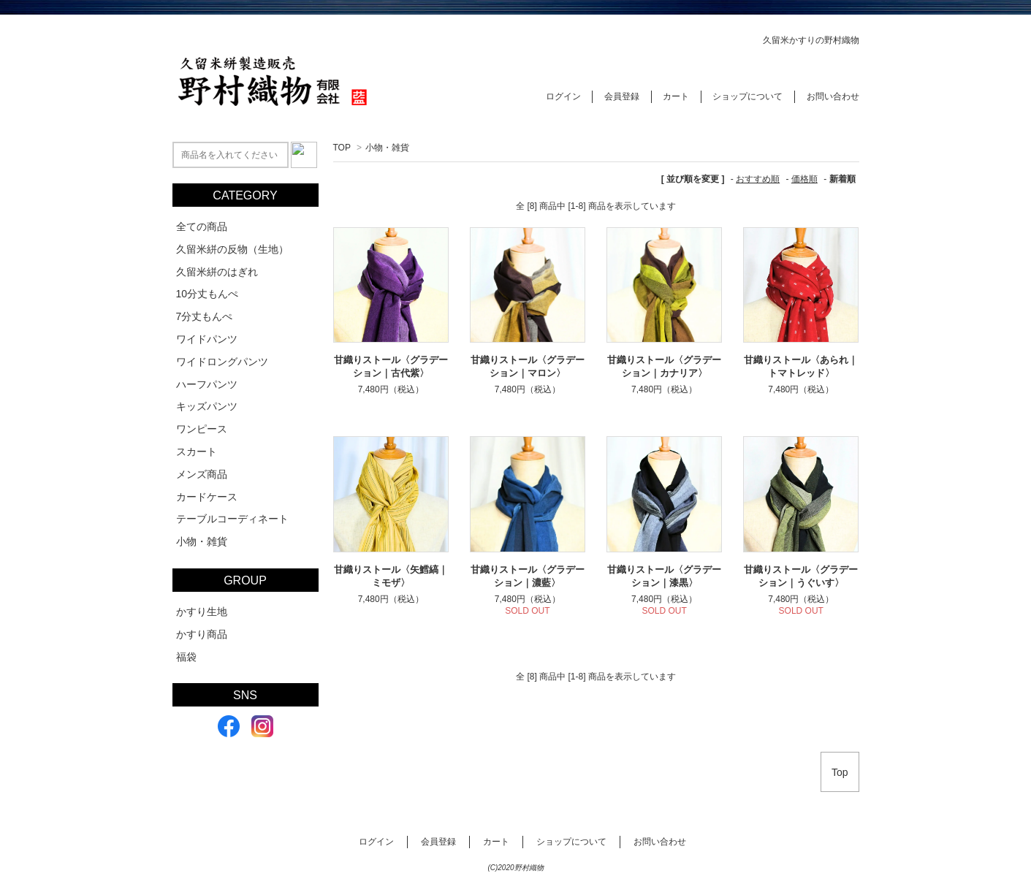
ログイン (563, 96)
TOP (342, 147)
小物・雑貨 (387, 147)
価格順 (804, 179)
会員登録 (621, 96)
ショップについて (747, 96)
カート (676, 96)
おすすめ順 (758, 179)
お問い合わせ (833, 96)
